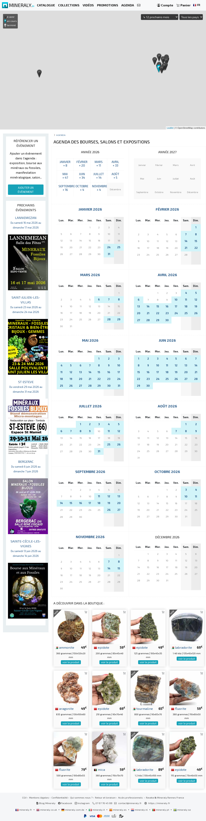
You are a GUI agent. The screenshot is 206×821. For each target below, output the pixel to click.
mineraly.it (97, 809)
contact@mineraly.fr (130, 803)
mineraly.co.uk (46, 809)
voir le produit (70, 662)
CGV (24, 797)
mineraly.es (118, 809)
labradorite (181, 647)
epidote (101, 647)
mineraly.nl (139, 809)
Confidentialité (60, 797)
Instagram (82, 803)
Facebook (65, 803)
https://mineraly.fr (159, 803)
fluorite (178, 708)
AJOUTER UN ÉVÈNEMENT (26, 189)
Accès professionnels (130, 797)
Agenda (60, 135)
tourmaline (142, 708)
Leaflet (170, 128)
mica (99, 769)
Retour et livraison (105, 797)
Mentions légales (39, 797)
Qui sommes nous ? (81, 797)
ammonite (64, 647)
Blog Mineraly (45, 803)
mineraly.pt (161, 809)
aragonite (64, 708)
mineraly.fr (24, 809)
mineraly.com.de (73, 809)
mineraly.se (182, 809)
